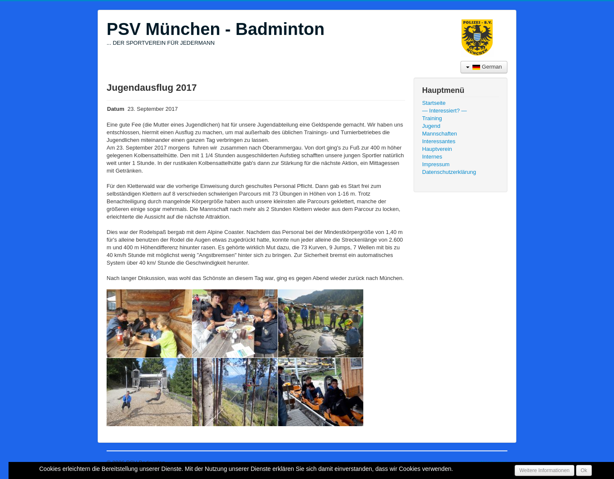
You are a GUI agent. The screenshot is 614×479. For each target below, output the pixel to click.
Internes (432, 156)
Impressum (435, 164)
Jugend (431, 126)
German (484, 66)
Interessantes (438, 141)
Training (432, 118)
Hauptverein (437, 149)
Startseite (434, 103)
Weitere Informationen (544, 470)
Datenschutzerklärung (449, 172)
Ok (584, 470)
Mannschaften (439, 133)
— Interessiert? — (444, 110)
